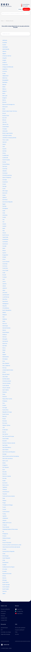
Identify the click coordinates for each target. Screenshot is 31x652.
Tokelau (4, 500)
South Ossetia (5, 586)
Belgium (4, 91)
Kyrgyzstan (5, 255)
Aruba (4, 73)
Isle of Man (5, 376)
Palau (3, 394)
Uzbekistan (5, 518)
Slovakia (4, 471)
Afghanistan (5, 75)
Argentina (4, 69)
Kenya (4, 250)
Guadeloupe (5, 155)
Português (24, 5)
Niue (3, 361)
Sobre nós (3, 611)
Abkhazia (4, 40)
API (2, 629)
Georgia (4, 186)
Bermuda (4, 95)
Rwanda (4, 420)
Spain (3, 228)
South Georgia (6, 584)
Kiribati (4, 257)
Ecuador (4, 571)
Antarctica (5, 64)
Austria (4, 44)
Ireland (4, 224)
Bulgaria (4, 97)
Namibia (4, 345)
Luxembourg (5, 297)
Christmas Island (6, 381)
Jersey (4, 195)
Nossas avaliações (5, 609)
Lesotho (4, 283)
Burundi (4, 117)
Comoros (4, 266)
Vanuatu (4, 122)
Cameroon (5, 243)
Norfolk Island (5, 378)
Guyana (4, 148)
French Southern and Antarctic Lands (11, 544)
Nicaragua (5, 359)
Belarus (4, 89)
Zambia (4, 206)
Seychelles (5, 445)
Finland (4, 536)
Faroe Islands (5, 527)
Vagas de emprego (5, 634)
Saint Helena (5, 389)
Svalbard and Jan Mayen (8, 567)
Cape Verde (5, 237)
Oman (4, 372)
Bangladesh (5, 80)
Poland (4, 405)
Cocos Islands (5, 261)
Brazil (3, 108)
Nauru (4, 347)
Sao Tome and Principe (8, 436)
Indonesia (4, 215)
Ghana (4, 153)
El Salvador (5, 429)
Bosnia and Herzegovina (8, 104)
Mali (3, 316)
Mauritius (4, 299)
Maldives (4, 319)
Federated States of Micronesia (10, 529)
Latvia (3, 281)
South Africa (5, 582)
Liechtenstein (5, 294)
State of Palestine (6, 177)
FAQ (16, 632)
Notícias (3, 615)
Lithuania (4, 292)
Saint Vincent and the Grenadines (10, 456)
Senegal (4, 454)
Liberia (4, 285)
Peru (3, 403)
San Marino (5, 434)
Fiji (3, 531)
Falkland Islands (6, 538)
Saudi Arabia (5, 438)
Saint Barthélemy (6, 447)
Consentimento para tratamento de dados (22, 641)
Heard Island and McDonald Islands (11, 547)
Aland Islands (5, 49)
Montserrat (5, 341)
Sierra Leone (5, 485)
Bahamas (4, 78)
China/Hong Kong (6, 175)
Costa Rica (5, 268)
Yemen (4, 232)
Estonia (4, 578)
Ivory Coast (5, 270)
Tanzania (4, 493)
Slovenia (4, 474)
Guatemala (5, 157)
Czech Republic (6, 558)
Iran (3, 221)
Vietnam (4, 142)
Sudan (4, 480)
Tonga (4, 502)
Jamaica (4, 591)
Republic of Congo (7, 412)
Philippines (5, 533)
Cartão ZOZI (4, 620)
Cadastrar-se (26, 9)
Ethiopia (4, 580)
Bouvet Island (5, 374)
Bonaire (4, 102)
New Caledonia (6, 365)
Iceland (4, 226)
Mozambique (5, 332)
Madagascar (5, 303)
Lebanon (4, 288)
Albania (4, 51)
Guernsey (4, 168)
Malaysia (4, 314)
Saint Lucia (5, 460)
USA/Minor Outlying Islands (9, 137)
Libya (3, 290)
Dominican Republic (7, 201)
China (3, 259)
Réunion (4, 416)
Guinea (4, 162)
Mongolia (4, 339)
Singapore (5, 465)
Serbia (4, 463)
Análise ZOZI (4, 618)
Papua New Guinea (7, 398)
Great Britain (5, 126)
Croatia (4, 549)
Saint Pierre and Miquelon (8, 451)
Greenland (5, 182)
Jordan (4, 217)
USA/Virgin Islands (7, 135)
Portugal (4, 407)
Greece (4, 184)
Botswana (5, 106)
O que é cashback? (19, 629)
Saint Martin (5, 449)
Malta (3, 321)
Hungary (4, 128)
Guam (4, 188)
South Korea (5, 414)
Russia (4, 418)
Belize (3, 86)
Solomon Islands (6, 476)
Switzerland (5, 562)
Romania (4, 423)
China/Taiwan (5, 491)
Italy (3, 230)
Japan (3, 593)
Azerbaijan (5, 47)
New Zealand (5, 363)
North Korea (5, 235)
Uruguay (4, 524)
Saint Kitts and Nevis (7, 458)
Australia (4, 42)
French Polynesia (6, 542)
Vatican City (5, 124)
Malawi (4, 312)
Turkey (4, 513)
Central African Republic (8, 551)
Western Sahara (6, 425)
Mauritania (5, 301)
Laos (3, 279)
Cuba (3, 272)
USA (3, 427)
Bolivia (4, 100)
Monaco (4, 336)
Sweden (4, 564)
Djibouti (4, 197)
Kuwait (4, 274)
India (3, 212)
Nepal (3, 350)
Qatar (3, 248)
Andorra (4, 62)
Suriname (4, 482)
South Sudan (5, 589)
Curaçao (4, 277)
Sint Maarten (5, 467)
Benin (3, 93)
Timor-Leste (5, 139)
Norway (4, 367)
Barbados (4, 82)
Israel (3, 210)
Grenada (4, 179)
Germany (4, 166)
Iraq (3, 219)
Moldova (4, 334)
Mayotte (4, 305)
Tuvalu (4, 507)
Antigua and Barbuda (7, 66)
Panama (4, 396)
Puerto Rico (5, 409)
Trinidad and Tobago (7, 505)
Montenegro (5, 555)
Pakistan (4, 392)
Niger (3, 352)
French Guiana (6, 159)
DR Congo (5, 190)
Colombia (4, 263)
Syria (3, 469)
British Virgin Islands (7, 133)
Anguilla (4, 58)
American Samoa (6, 55)
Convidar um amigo (6, 632)
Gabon (4, 144)
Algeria (4, 53)
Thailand (4, 489)
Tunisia (4, 509)
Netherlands (5, 356)
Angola (4, 60)
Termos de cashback (20, 627)
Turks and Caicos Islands (8, 496)
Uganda (4, 516)
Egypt (3, 204)
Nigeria (4, 354)
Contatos (3, 613)
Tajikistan (4, 487)
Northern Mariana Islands (8, 443)
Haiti (3, 146)
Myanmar (4, 343)
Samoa (4, 432)
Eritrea (4, 575)
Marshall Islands (6, 328)
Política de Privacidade (5, 641)
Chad (3, 553)
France (4, 540)
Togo (3, 498)
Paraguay (4, 401)
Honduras (4, 173)
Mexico (4, 330)
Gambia (4, 151)
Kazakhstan (5, 239)
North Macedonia (6, 310)
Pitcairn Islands (6, 387)
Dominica (4, 199)
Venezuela (4, 131)
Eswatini (4, 440)
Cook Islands (5, 385)
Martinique (5, 325)
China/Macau (5, 308)
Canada (4, 246)
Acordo (17, 634)
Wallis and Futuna (6, 522)
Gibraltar (4, 170)
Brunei (4, 113)
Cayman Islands (6, 383)
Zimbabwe (5, 208)
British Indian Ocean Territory (9, 111)
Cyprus (4, 252)
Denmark (4, 193)
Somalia (4, 478)
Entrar (20, 9)
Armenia (4, 71)
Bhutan (4, 120)
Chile (3, 560)
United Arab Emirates (7, 370)
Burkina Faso (5, 115)
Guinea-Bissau (25, 4)
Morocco (4, 323)
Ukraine (4, 520)
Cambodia (5, 241)
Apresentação (4, 627)
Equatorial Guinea (6, 573)
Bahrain (4, 84)
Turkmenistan (5, 511)
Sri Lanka (4, 569)
